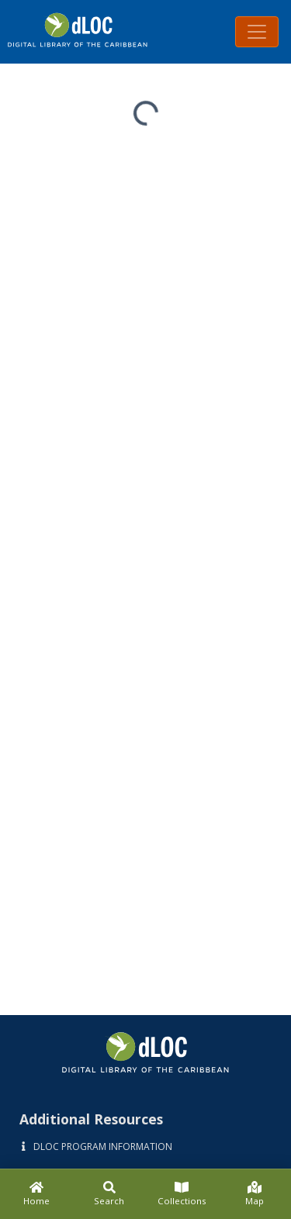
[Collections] (182, 1194)
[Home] (36, 1194)
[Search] (109, 1194)
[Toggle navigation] (257, 31)
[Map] (254, 1194)
